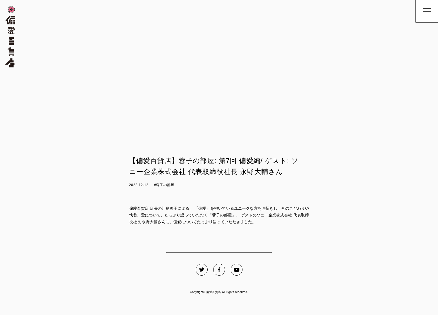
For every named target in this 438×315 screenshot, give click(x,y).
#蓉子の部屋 (164, 185)
